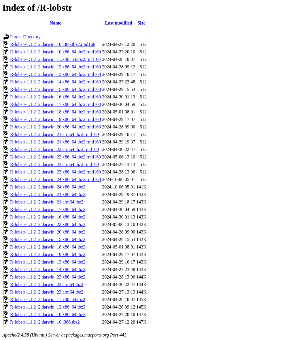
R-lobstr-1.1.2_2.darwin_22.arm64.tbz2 (46, 284)
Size (141, 22)
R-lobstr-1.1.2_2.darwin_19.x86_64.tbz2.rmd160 (55, 119)
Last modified (118, 22)
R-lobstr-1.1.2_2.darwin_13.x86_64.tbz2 (47, 261)
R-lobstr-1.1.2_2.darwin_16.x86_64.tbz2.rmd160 (55, 96)
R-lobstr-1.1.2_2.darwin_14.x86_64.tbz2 (47, 269)
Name (55, 22)
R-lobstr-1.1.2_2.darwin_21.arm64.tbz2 (46, 201)
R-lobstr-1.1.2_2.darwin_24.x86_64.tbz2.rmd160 (55, 179)
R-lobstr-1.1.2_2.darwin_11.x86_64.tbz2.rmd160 (55, 59)
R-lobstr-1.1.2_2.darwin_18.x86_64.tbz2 (47, 246)
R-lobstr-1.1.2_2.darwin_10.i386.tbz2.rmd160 (52, 44)
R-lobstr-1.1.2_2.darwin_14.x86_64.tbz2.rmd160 (55, 81)
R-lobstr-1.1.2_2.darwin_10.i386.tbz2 (45, 322)
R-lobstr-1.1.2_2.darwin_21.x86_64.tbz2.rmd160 (55, 141)
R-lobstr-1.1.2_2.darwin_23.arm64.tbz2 (46, 291)
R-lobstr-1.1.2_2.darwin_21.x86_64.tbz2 (47, 194)
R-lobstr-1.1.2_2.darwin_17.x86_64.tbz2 (47, 209)
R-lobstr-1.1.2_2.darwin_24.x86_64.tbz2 (47, 186)
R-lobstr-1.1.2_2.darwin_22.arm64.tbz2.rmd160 (54, 149)
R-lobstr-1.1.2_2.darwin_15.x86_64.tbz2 (47, 239)
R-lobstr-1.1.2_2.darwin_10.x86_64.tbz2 (47, 314)
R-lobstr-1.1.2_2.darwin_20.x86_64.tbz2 (47, 231)
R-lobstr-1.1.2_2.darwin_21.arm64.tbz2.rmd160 (54, 134)
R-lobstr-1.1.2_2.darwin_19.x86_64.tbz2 (47, 254)
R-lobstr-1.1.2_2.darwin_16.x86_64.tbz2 (47, 216)
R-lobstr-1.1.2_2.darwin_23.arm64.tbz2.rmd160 (54, 164)
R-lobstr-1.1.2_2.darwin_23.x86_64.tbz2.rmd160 (55, 171)
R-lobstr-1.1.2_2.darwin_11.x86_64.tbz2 (47, 299)
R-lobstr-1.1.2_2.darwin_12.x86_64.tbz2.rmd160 (55, 66)
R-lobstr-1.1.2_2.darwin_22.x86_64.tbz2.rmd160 (55, 156)
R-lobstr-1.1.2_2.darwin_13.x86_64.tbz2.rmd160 (55, 74)
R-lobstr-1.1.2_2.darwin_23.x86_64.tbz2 (47, 276)
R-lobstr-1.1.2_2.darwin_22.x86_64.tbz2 (47, 224)
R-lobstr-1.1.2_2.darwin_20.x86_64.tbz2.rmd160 (55, 126)
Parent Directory (25, 36)
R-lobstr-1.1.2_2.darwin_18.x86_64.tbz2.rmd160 (55, 111)
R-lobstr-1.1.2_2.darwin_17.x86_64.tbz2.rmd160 (55, 104)
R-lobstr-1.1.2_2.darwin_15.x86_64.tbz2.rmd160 (55, 89)
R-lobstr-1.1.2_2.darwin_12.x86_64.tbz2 (47, 306)
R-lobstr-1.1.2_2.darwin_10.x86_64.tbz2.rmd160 (55, 51)
